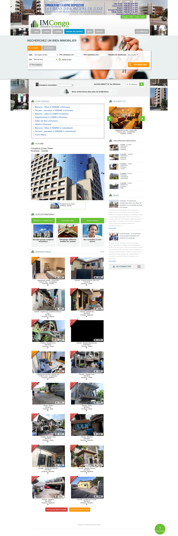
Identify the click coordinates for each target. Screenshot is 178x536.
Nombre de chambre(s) (117, 55)
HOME (37, 31)
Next (142, 118)
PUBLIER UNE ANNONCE (74, 31)
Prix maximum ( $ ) (91, 55)
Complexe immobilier (46, 85)
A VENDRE (57, 31)
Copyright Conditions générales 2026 (89, 524)
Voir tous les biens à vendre (57, 509)
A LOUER (46, 31)
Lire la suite (112, 228)
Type (30, 55)
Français (125, 17)
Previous (109, 118)
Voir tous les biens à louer (79, 509)
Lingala (137, 17)
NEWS (90, 31)
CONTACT (99, 31)
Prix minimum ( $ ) (67, 55)
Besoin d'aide (160, 529)
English (131, 17)
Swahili (142, 17)
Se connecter (122, 267)
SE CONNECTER (141, 31)
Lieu (30, 59)
